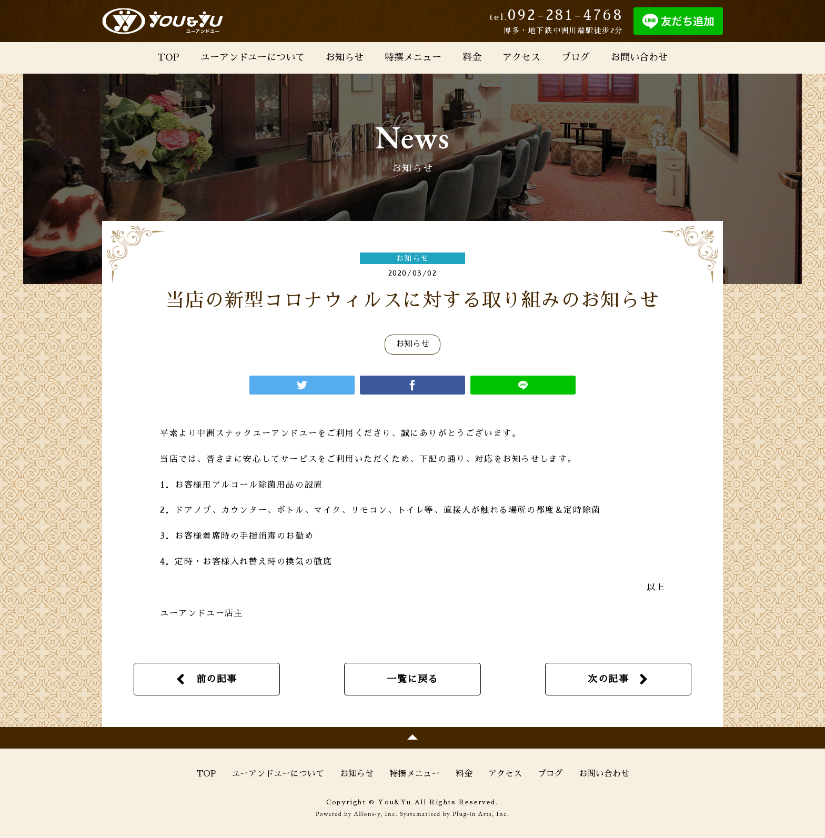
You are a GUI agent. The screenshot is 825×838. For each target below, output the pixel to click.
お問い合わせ (639, 57)
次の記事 (608, 679)
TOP (168, 57)
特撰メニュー (413, 57)
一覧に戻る (412, 679)
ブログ (575, 57)
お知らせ (345, 57)
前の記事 (216, 679)
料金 (471, 57)
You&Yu (162, 21)
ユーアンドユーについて (252, 57)
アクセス (521, 57)
